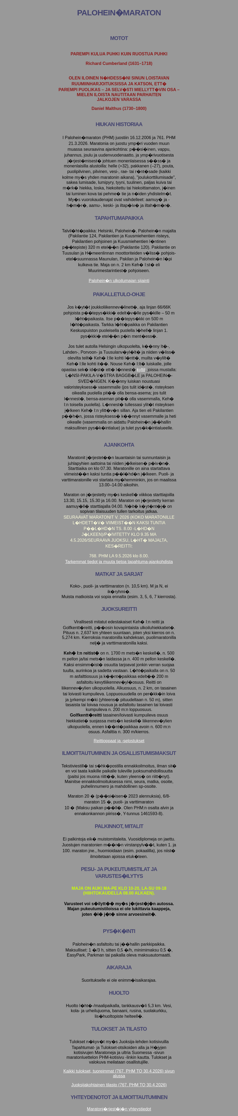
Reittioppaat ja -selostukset (119, 741)
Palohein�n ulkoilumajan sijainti (119, 280)
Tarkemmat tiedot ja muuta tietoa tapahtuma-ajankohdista (119, 561)
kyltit (141, 369)
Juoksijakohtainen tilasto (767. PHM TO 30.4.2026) (119, 1085)
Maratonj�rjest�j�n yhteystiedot (119, 1109)
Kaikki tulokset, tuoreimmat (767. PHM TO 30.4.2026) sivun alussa (119, 1073)
